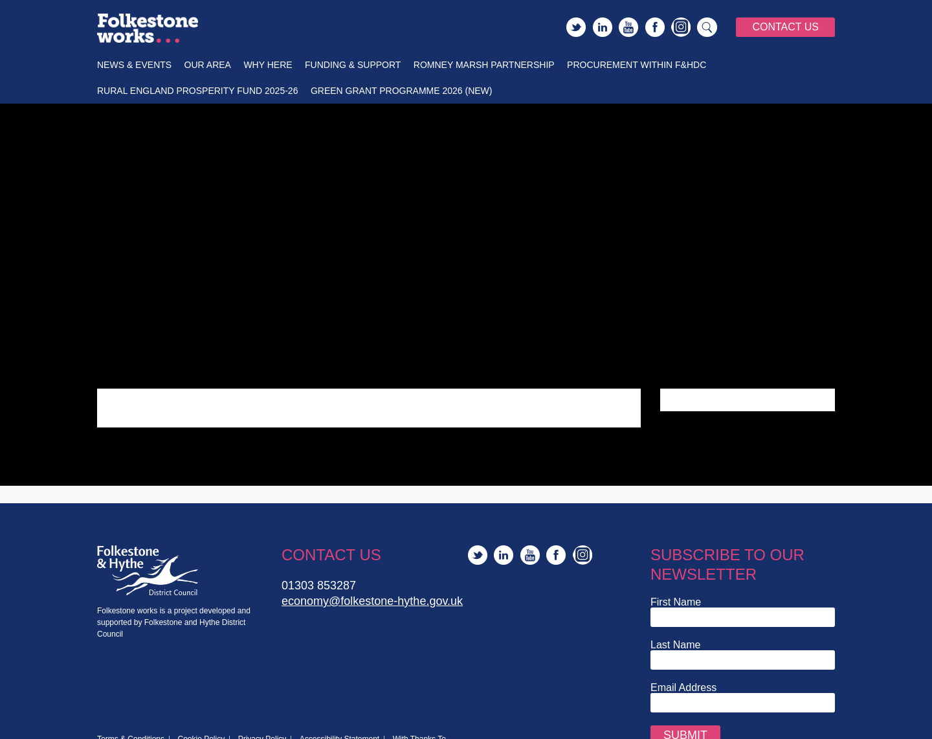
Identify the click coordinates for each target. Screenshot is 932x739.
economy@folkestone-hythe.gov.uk (372, 601)
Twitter (576, 27)
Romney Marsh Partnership (484, 65)
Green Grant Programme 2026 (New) (402, 90)
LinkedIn (602, 27)
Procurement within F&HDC (636, 65)
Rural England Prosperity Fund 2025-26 (197, 90)
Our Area (207, 65)
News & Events (134, 65)
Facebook (655, 27)
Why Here (267, 65)
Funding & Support (353, 65)
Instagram (681, 27)
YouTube (628, 27)
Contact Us (785, 26)
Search (707, 27)
